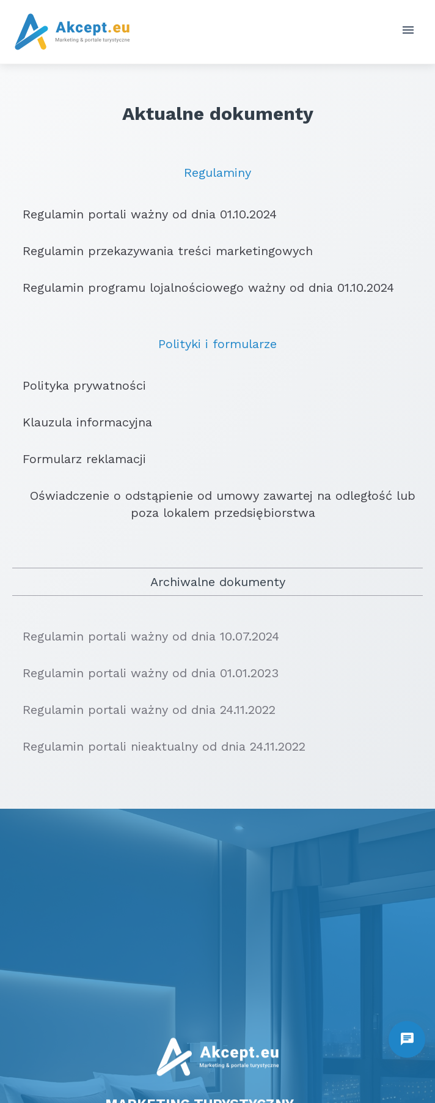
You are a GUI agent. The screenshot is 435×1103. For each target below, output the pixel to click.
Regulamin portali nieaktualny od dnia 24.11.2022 (158, 746)
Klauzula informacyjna (82, 422)
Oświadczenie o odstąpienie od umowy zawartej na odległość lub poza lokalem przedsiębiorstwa (213, 504)
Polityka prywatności (79, 385)
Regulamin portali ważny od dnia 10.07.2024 (145, 636)
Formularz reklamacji (79, 458)
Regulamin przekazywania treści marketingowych (162, 250)
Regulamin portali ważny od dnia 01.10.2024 (144, 214)
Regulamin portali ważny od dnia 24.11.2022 (144, 709)
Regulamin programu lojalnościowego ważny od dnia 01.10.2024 (203, 287)
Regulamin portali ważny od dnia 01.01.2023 (145, 672)
